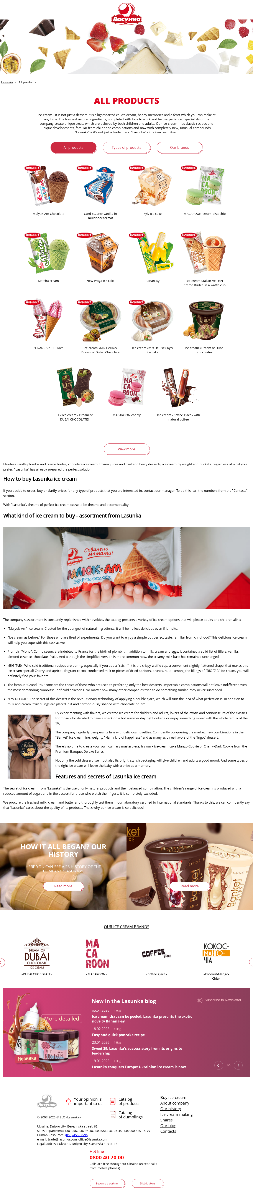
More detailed (61, 1018)
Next (238, 1065)
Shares (166, 1120)
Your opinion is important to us (88, 1101)
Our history (170, 1108)
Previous (218, 1065)
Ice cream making (176, 1114)
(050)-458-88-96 (76, 1135)
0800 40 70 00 (107, 1157)
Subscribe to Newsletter (219, 1001)
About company (174, 1103)
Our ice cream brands (126, 926)
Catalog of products (129, 1101)
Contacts (168, 1131)
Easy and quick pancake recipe (118, 1034)
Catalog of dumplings (130, 1114)
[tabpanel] (144, 1016)
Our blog (168, 1125)
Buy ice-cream (173, 1097)
